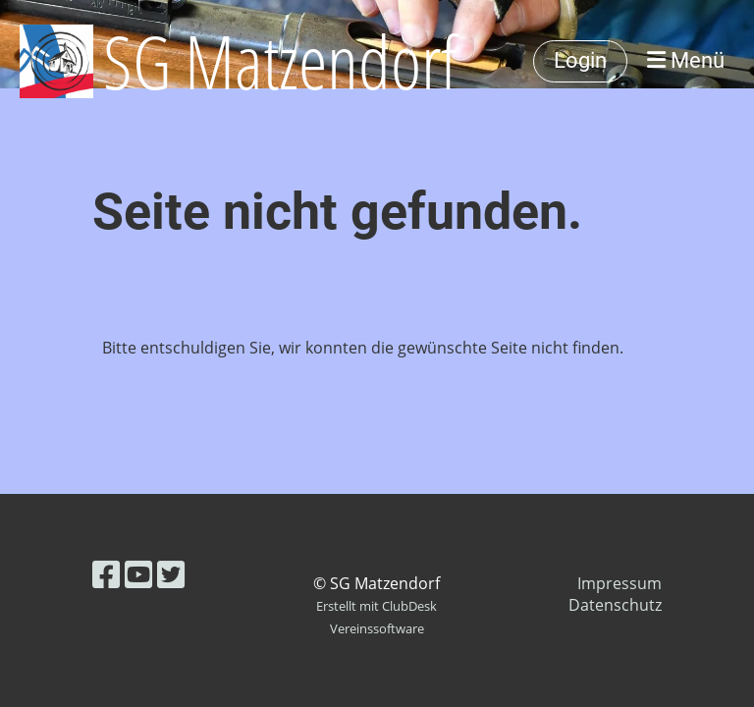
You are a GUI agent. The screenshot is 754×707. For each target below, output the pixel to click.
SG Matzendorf (280, 61)
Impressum (619, 583)
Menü (686, 60)
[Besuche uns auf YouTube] (138, 574)
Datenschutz (615, 605)
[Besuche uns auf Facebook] (106, 574)
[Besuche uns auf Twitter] (171, 574)
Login (580, 60)
